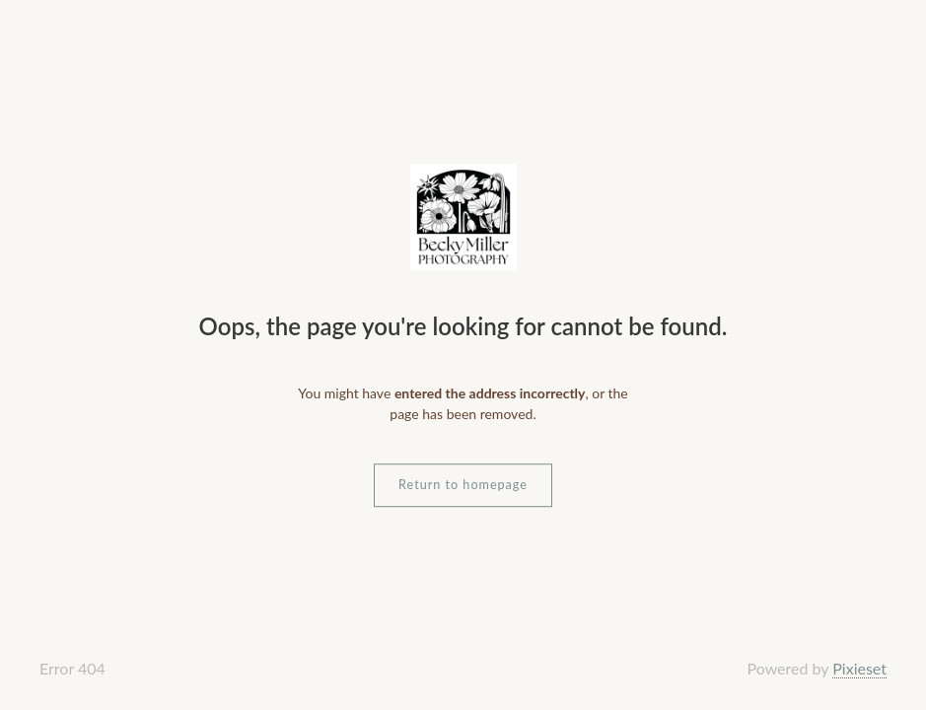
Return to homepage (463, 484)
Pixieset (859, 668)
